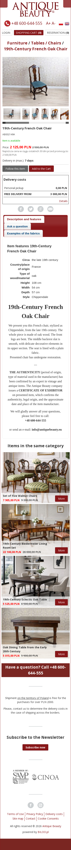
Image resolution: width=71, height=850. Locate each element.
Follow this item (15, 168)
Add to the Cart (41, 168)
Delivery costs (54, 814)
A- (53, 23)
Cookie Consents (48, 818)
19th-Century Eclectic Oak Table (25, 599)
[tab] (24, 219)
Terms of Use (15, 814)
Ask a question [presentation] (17, 226)
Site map (17, 818)
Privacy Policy (34, 814)
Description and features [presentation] (24, 219)
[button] (35, 747)
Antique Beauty (51, 826)
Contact (30, 818)
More (61, 498)
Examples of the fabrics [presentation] (23, 233)
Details (63, 201)
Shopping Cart (28, 32)
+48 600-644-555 (26, 23)
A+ (48, 23)
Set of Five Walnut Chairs (20, 496)
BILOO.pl (43, 832)
